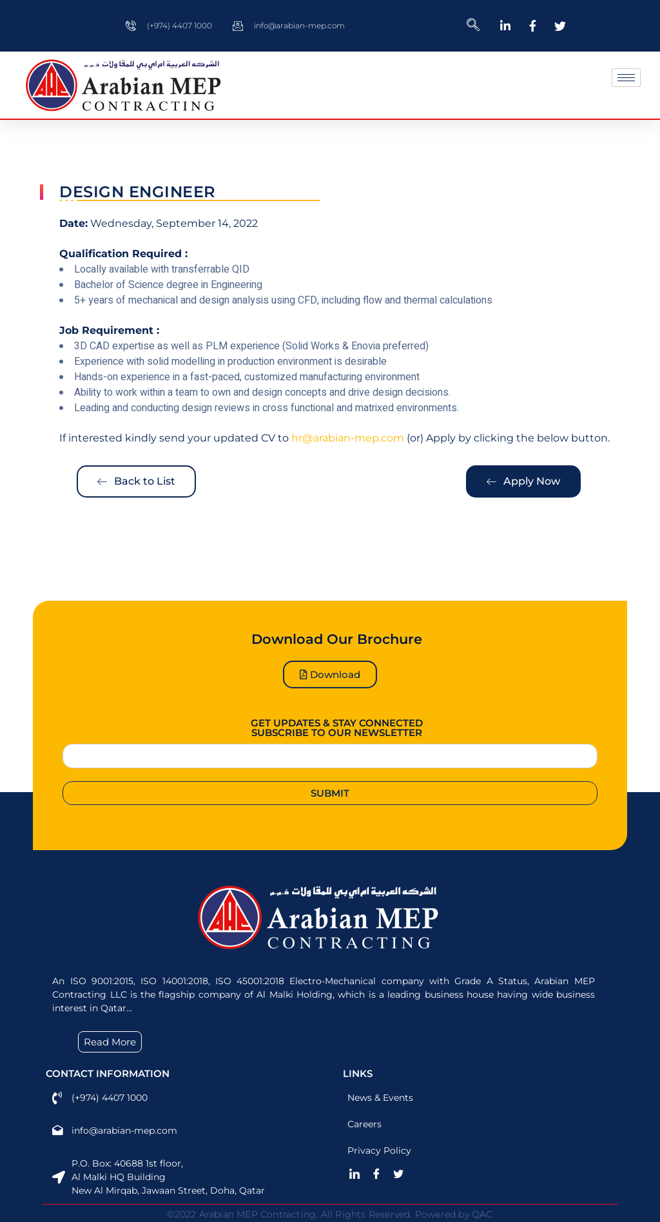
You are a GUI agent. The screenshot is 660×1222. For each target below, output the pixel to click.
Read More (110, 1042)
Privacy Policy (381, 1150)
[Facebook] (381, 1173)
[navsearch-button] (473, 26)
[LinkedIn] (359, 1173)
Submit (330, 793)
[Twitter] (402, 1173)
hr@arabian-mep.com (347, 438)
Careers (366, 1124)
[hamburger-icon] (626, 77)
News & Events (382, 1097)
